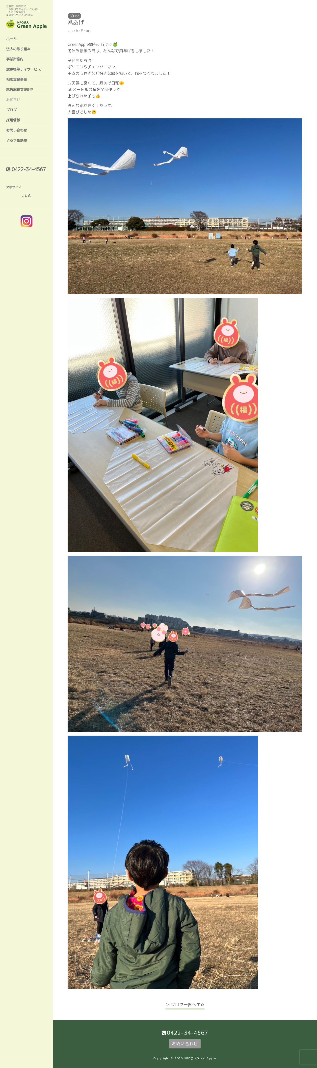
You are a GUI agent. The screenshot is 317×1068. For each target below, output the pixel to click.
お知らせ (13, 99)
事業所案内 (15, 59)
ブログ (11, 109)
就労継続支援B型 (19, 89)
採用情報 (13, 120)
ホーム (11, 38)
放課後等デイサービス (23, 69)
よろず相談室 (16, 140)
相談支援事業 (16, 79)
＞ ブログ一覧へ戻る (185, 1004)
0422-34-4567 (187, 1033)
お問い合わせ (16, 130)
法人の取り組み (18, 49)
